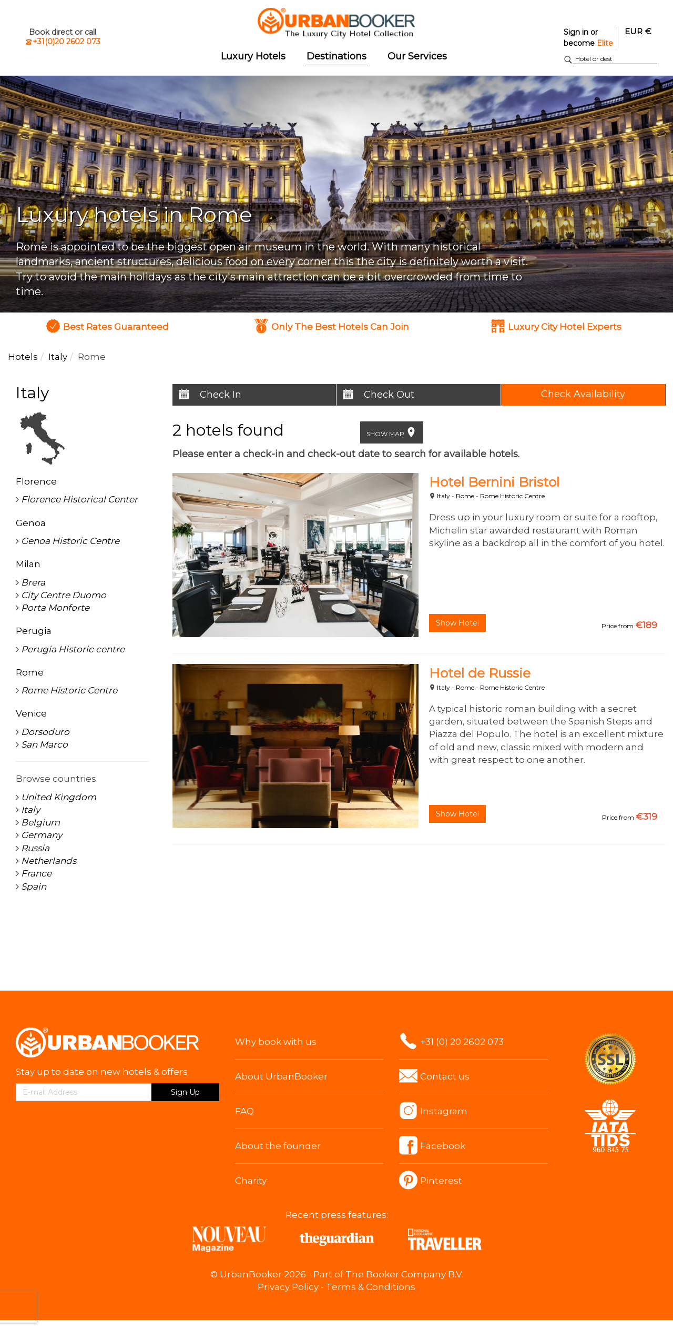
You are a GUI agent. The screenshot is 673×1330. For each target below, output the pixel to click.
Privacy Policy (288, 1287)
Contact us (445, 1076)
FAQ (244, 1111)
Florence (36, 481)
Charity (251, 1180)
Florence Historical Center (79, 499)
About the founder (278, 1146)
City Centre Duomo (63, 595)
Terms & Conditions (370, 1287)
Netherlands (48, 860)
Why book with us (276, 1041)
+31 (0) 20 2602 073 (462, 1041)
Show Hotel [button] (457, 623)
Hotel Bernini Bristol (494, 482)
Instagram (443, 1111)
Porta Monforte (55, 607)
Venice (31, 713)
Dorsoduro (45, 732)
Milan (28, 564)
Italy (443, 496)
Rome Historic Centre (512, 496)
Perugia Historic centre (73, 649)
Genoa (31, 523)
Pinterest (441, 1180)
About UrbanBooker (281, 1076)
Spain (33, 886)
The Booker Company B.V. (404, 1274)
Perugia (34, 631)
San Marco (44, 744)
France (36, 873)
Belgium (40, 822)
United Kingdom (58, 797)
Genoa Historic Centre (70, 541)
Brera (33, 582)
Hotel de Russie (480, 673)
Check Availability (583, 394)
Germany (41, 835)
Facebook (442, 1146)
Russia (35, 848)
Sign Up (185, 1092)
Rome (465, 496)
